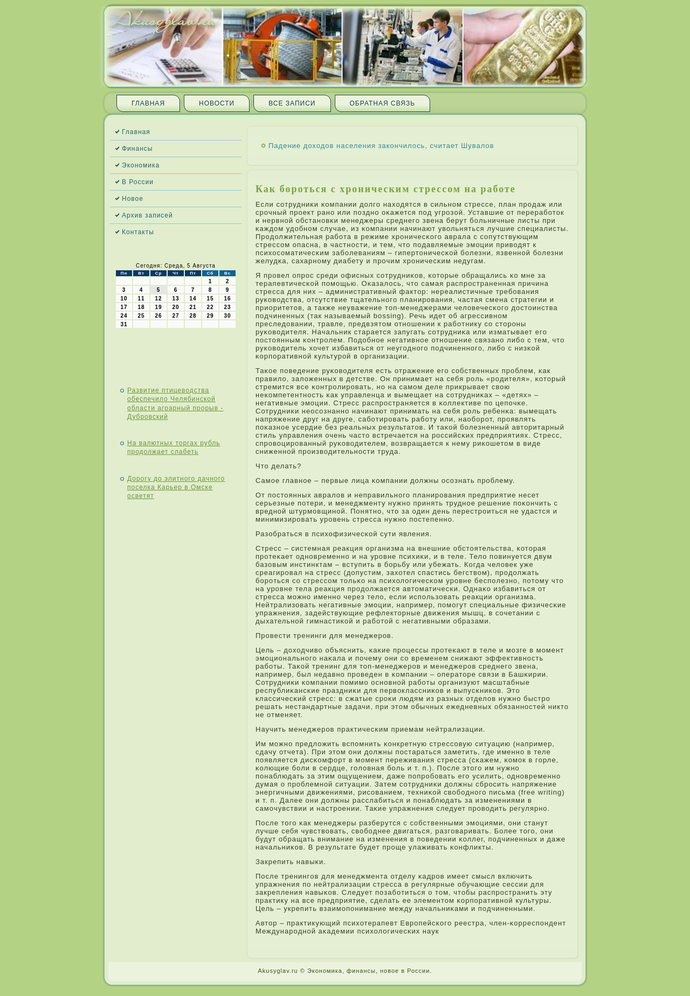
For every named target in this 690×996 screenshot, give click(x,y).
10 (123, 298)
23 (227, 307)
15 (209, 298)
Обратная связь (383, 103)
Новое (132, 198)
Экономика (141, 165)
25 (140, 316)
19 (158, 307)
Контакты (138, 232)
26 (158, 316)
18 (140, 307)
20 (175, 307)
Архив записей (147, 215)
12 (158, 298)
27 (175, 316)
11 (140, 298)
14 (192, 298)
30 (227, 316)
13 (175, 298)
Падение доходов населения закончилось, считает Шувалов (381, 146)
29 (209, 316)
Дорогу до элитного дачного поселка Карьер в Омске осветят (176, 487)
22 (209, 307)
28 (192, 316)
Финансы (137, 148)
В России (138, 182)
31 (123, 324)
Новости (216, 103)
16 (227, 298)
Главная (148, 103)
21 (192, 307)
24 (123, 316)
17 (123, 307)
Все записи (291, 103)
